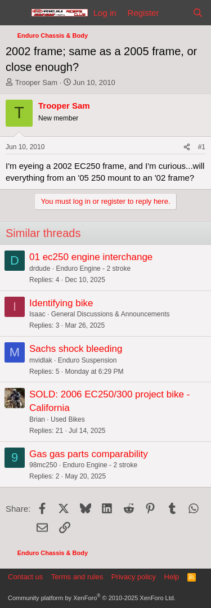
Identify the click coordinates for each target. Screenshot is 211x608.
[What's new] (175, 12)
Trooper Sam (36, 82)
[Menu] (15, 13)
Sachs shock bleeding (75, 348)
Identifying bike (61, 303)
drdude (39, 268)
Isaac (37, 314)
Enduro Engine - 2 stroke (93, 268)
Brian (37, 419)
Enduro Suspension (87, 360)
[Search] (198, 12)
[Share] (186, 147)
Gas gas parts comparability (88, 454)
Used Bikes (68, 419)
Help (171, 577)
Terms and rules (77, 577)
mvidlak (40, 360)
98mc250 (43, 465)
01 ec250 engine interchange (90, 257)
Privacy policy (133, 577)
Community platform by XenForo (92, 597)
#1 (201, 147)
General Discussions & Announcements (110, 314)
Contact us (25, 577)
